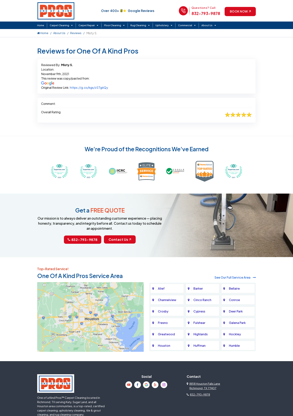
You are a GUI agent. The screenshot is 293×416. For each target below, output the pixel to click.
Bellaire (234, 288)
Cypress (199, 311)
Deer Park (236, 311)
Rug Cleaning (138, 25)
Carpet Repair (86, 25)
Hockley (235, 334)
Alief (161, 288)
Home (40, 25)
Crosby (163, 311)
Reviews (75, 33)
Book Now (239, 11)
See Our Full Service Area (235, 277)
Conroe (234, 300)
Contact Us (120, 239)
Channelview (167, 300)
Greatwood (166, 334)
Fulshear (199, 322)
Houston (164, 345)
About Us (206, 25)
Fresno (163, 322)
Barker (198, 288)
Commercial (185, 25)
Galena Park (237, 322)
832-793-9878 (205, 13)
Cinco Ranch (202, 300)
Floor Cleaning (112, 25)
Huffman (199, 345)
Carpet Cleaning (59, 25)
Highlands (200, 334)
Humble (234, 345)
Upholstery (162, 25)
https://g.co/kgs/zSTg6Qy (89, 87)
